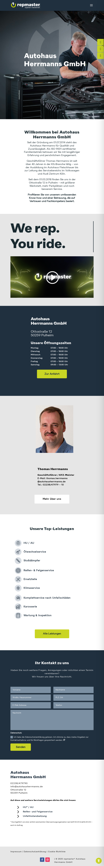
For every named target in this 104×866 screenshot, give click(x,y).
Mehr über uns (52, 499)
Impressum (16, 852)
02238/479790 (19, 783)
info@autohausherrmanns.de (26, 787)
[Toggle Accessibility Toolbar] (98, 860)
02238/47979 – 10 (53, 485)
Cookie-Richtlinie (57, 852)
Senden (20, 747)
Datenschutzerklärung (35, 852)
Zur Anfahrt (51, 374)
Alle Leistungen (52, 634)
